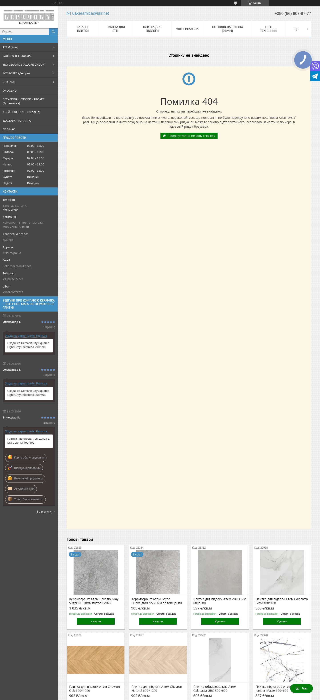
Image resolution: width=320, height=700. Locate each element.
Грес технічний (268, 28)
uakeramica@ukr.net (17, 266)
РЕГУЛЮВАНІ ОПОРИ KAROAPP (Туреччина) (24, 101)
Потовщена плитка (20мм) (227, 28)
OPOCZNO (10, 91)
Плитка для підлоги (152, 28)
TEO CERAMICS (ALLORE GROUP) (24, 64)
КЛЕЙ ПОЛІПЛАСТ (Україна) (21, 112)
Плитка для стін (116, 28)
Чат (302, 688)
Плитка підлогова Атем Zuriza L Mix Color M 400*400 (28, 440)
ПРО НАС (9, 129)
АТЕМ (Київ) (10, 47)
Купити (96, 621)
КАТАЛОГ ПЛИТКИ (83, 28)
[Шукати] (53, 31)
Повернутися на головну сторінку (191, 136)
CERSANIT (9, 82)
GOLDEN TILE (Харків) (17, 56)
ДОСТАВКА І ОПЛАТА (17, 121)
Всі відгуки (44, 511)
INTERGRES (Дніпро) (16, 73)
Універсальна (187, 29)
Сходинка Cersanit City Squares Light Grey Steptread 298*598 (28, 345)
